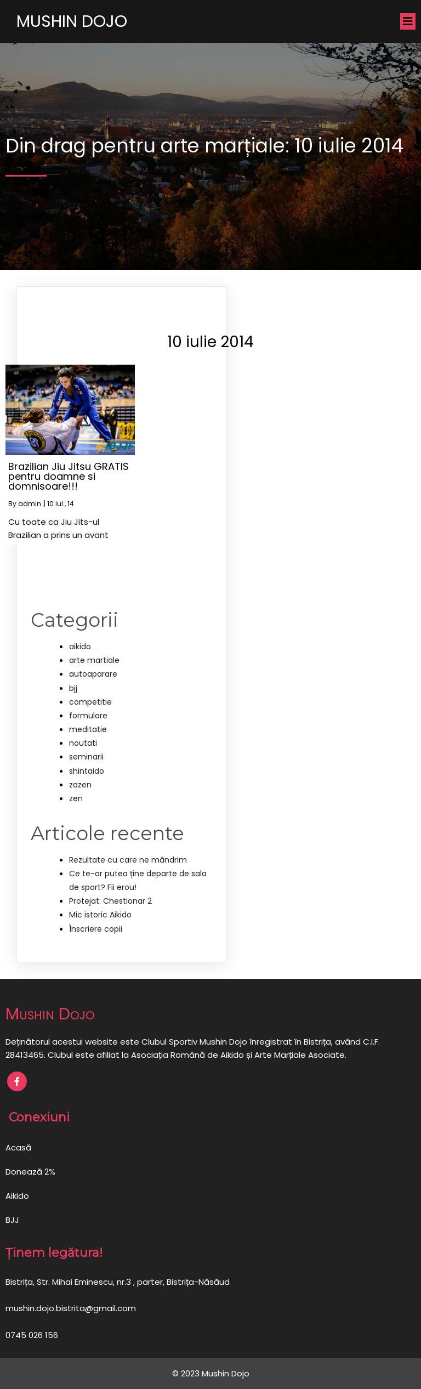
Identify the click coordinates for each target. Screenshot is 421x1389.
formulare (88, 715)
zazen (80, 784)
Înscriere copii (95, 928)
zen (76, 798)
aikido (80, 646)
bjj (73, 688)
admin (29, 503)
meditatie (88, 729)
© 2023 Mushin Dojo (210, 1373)
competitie (90, 701)
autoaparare (93, 673)
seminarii (86, 756)
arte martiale (94, 660)
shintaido (86, 771)
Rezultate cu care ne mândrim (128, 859)
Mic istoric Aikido (100, 914)
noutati (83, 743)
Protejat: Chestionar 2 (110, 900)
